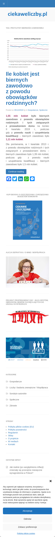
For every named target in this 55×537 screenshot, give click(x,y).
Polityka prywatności (17, 430)
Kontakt (11, 444)
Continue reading (16, 171)
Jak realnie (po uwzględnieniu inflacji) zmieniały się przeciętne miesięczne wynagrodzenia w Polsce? (27, 470)
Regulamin (13, 432)
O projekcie (13, 438)
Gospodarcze (33, 110)
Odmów (27, 519)
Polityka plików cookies (26, 533)
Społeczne (43, 110)
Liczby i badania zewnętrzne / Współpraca (29, 387)
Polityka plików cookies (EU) (21, 427)
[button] (50, 481)
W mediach (13, 441)
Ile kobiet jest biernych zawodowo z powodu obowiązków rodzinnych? (22, 88)
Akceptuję (27, 511)
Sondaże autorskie (18, 393)
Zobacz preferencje (27, 527)
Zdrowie (13, 405)
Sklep (10, 435)
